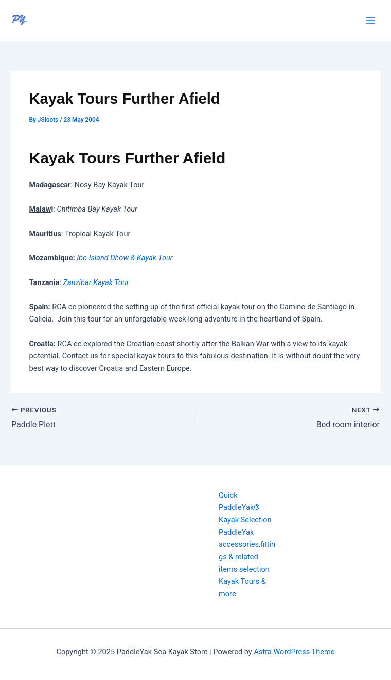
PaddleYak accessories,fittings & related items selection (247, 550)
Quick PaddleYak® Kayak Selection (245, 507)
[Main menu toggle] (370, 20)
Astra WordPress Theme (294, 651)
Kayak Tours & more (242, 587)
